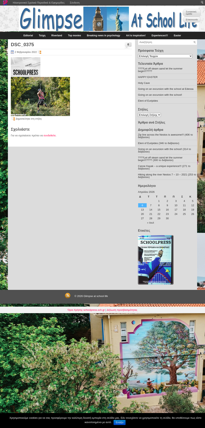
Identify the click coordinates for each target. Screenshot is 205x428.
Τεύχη (42, 35)
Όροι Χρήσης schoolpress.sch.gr (86, 309)
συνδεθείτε (50, 135)
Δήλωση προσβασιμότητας (122, 309)
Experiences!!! (160, 35)
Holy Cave (144, 82)
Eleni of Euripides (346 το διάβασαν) (158, 143)
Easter (177, 35)
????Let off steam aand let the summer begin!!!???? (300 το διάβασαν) (160, 159)
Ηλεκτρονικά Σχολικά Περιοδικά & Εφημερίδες (39, 2)
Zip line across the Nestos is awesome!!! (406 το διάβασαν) (165, 136)
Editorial (28, 35)
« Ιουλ (150, 222)
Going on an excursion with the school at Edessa (165, 88)
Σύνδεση (75, 2)
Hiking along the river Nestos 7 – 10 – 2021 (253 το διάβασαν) (167, 176)
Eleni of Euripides (148, 100)
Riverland (56, 35)
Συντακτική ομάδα (191, 12)
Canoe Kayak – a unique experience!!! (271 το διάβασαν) (164, 167)
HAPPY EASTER (147, 77)
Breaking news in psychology (103, 35)
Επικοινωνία (192, 19)
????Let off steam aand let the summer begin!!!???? (160, 70)
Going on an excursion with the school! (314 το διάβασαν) (164, 150)
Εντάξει (119, 422)
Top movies (74, 35)
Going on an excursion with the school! (160, 94)
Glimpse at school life (96, 296)
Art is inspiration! (136, 35)
